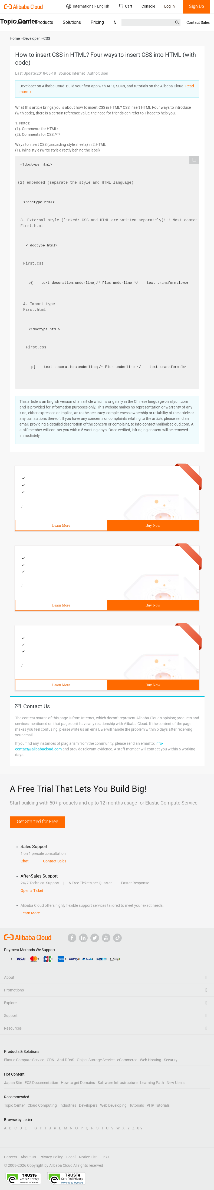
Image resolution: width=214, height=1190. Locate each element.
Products (44, 22)
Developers (88, 1105)
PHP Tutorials (158, 1105)
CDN (50, 1060)
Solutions (72, 22)
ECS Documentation (41, 1082)
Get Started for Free (37, 821)
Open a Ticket (32, 890)
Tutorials (136, 1105)
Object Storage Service (95, 1060)
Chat (25, 861)
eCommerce (127, 1060)
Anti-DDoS (65, 1060)
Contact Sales (198, 22)
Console (148, 6)
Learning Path (152, 1082)
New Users (176, 1082)
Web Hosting (150, 1060)
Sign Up (196, 6)
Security (170, 1060)
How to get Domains (78, 1082)
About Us (28, 1157)
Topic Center (14, 1105)
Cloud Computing (42, 1105)
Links (104, 1157)
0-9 (140, 1128)
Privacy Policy (51, 1157)
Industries (68, 1105)
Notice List (88, 1157)
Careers (10, 1157)
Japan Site (13, 1082)
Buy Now (153, 525)
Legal (70, 1157)
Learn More (61, 525)
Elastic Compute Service (24, 1060)
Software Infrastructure (117, 1082)
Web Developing (113, 1105)
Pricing (97, 22)
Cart (125, 6)
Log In (169, 6)
